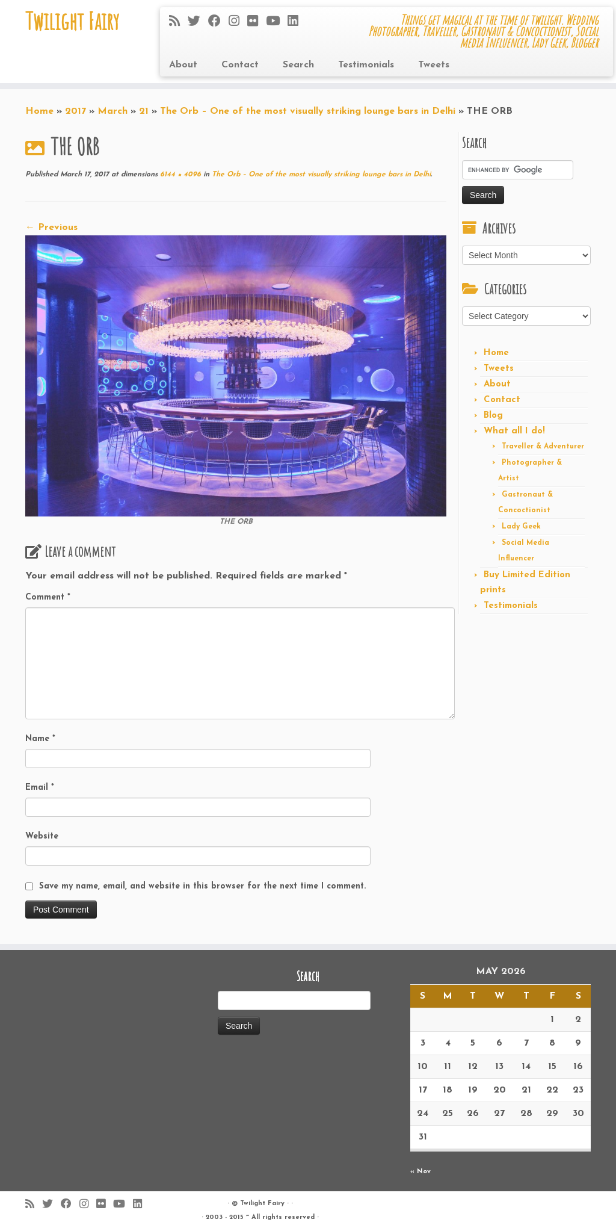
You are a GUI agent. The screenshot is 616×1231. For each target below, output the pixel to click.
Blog (493, 415)
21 (144, 111)
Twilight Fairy (72, 21)
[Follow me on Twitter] (198, 22)
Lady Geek (521, 526)
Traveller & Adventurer (543, 446)
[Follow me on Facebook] (218, 22)
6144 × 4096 (179, 174)
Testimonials (366, 65)
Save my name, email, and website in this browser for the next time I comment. (202, 886)
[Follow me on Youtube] (277, 22)
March (112, 111)
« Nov (420, 1171)
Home (39, 111)
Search (298, 65)
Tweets (433, 65)
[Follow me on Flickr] (256, 22)
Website (41, 836)
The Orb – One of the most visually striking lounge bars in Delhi (307, 111)
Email (39, 787)
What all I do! (514, 431)
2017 (75, 111)
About (183, 65)
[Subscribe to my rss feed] (178, 22)
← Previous (51, 227)
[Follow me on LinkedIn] (297, 22)
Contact (240, 65)
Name (40, 738)
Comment (47, 597)
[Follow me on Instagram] (238, 22)
